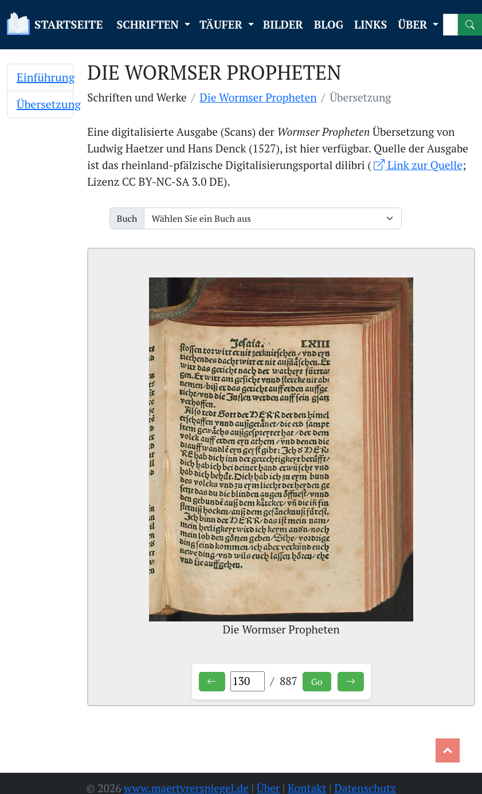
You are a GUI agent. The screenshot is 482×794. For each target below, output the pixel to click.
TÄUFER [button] (222, 24)
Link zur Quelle (418, 165)
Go (317, 681)
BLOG (328, 24)
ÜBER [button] (414, 24)
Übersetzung (49, 104)
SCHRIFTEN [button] (149, 24)
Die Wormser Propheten (257, 97)
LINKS (370, 24)
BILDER (283, 24)
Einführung (46, 77)
